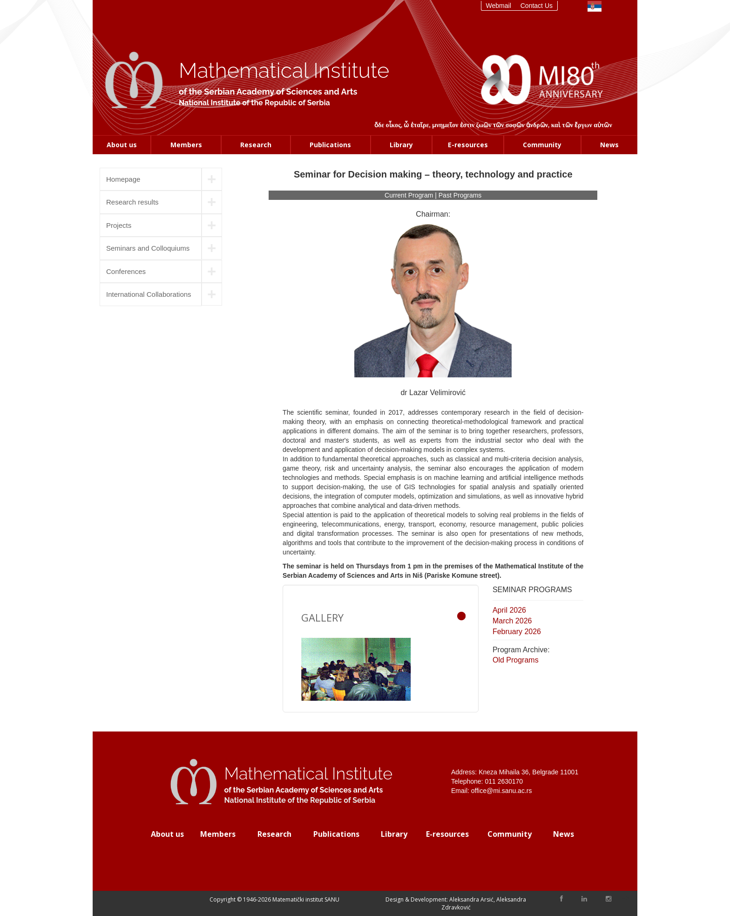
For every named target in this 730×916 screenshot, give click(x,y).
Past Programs (460, 195)
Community (542, 144)
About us (122, 144)
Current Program (410, 195)
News (609, 144)
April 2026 (509, 610)
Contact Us (536, 5)
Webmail (498, 5)
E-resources (468, 144)
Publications (330, 144)
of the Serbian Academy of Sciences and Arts (268, 91)
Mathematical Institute (284, 70)
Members (186, 144)
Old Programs (516, 660)
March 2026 (512, 621)
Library (401, 144)
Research (255, 144)
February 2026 (517, 632)
